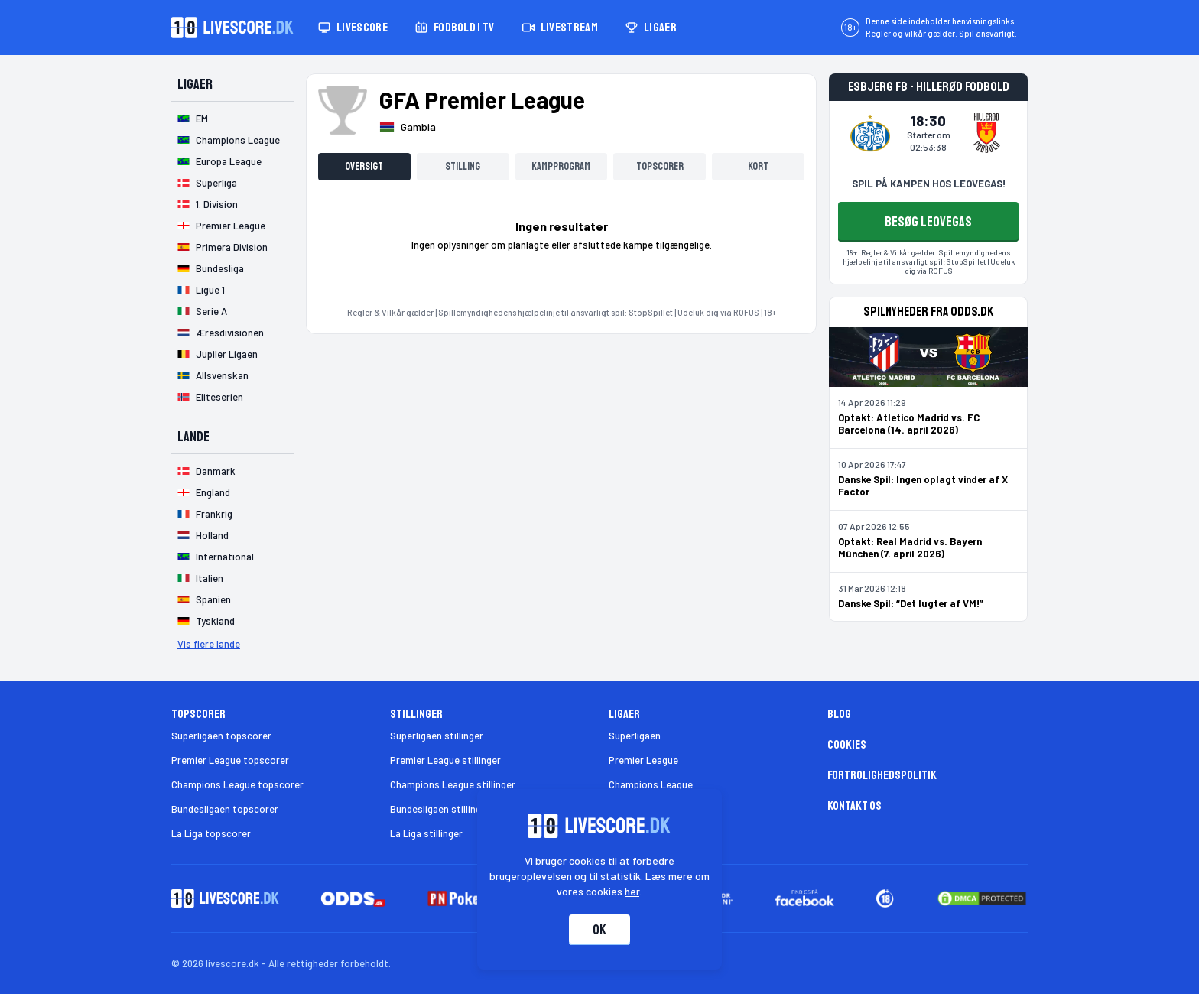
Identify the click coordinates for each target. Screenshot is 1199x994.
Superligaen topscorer (221, 735)
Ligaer (651, 27)
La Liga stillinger (426, 833)
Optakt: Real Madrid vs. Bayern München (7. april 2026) (910, 547)
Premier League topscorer (230, 760)
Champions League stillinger (452, 784)
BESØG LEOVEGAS (928, 221)
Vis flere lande (208, 644)
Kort (758, 166)
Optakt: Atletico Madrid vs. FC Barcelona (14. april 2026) (909, 423)
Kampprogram (560, 166)
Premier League (643, 760)
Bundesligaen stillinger (440, 809)
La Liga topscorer (211, 833)
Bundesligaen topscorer (224, 809)
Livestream (560, 27)
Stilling (462, 166)
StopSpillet (651, 312)
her (632, 891)
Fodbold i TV (455, 27)
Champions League (651, 784)
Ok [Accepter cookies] (599, 929)
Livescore (353, 27)
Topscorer (660, 166)
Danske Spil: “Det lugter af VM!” (910, 603)
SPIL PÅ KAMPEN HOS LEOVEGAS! (929, 183)
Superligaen (635, 735)
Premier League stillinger (445, 760)
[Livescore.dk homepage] (232, 27)
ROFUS (746, 312)
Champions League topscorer (237, 784)
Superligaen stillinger (436, 735)
